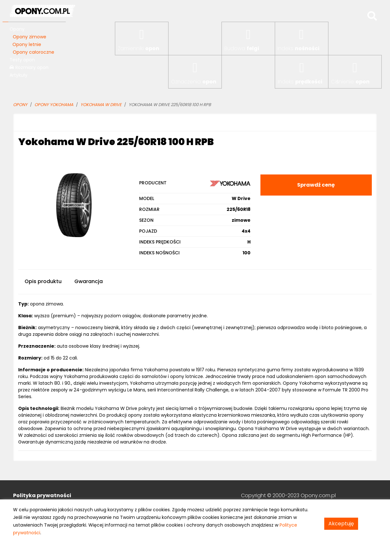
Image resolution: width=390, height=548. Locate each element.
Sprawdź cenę (316, 185)
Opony (17, 29)
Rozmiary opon (29, 67)
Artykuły (18, 75)
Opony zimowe (29, 37)
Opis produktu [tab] (43, 281)
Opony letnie (26, 44)
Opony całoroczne (33, 52)
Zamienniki (138, 48)
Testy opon (22, 60)
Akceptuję (341, 523)
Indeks (298, 48)
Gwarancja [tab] (88, 281)
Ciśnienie (350, 81)
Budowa (241, 48)
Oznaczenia (193, 81)
